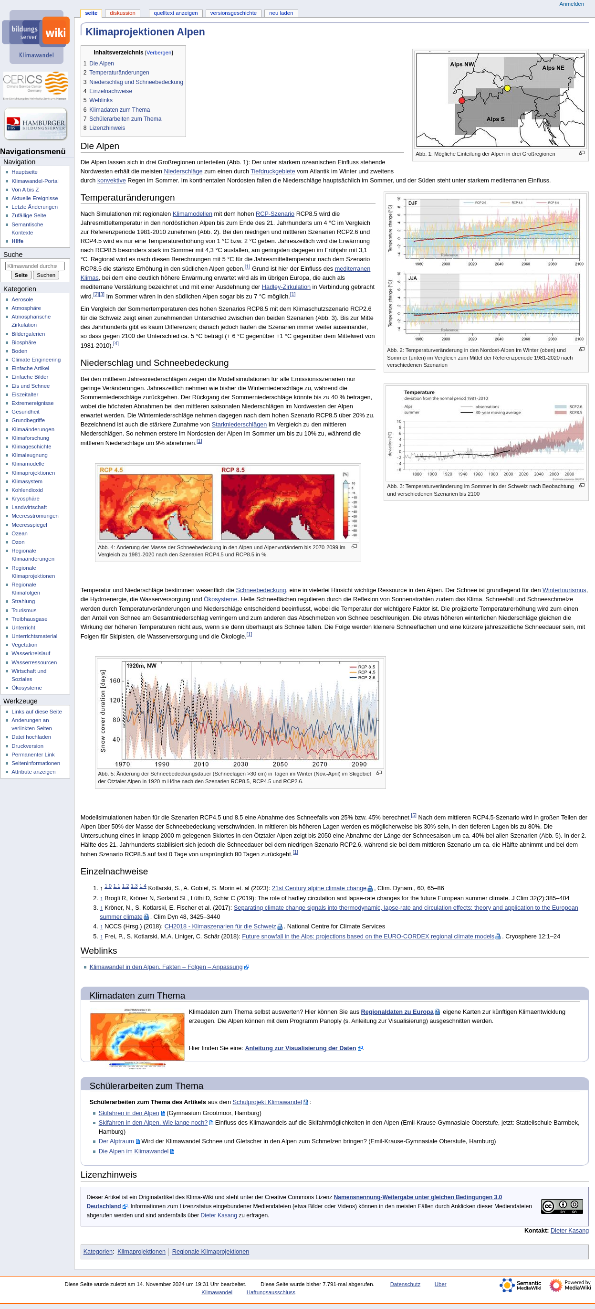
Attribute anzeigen (33, 772)
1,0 (108, 886)
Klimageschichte (31, 446)
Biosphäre (23, 342)
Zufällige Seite (28, 215)
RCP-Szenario (275, 214)
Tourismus (23, 610)
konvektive (111, 180)
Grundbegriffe (28, 420)
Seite (91, 13)
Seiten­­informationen (35, 763)
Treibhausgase (29, 619)
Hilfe (17, 241)
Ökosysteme (221, 599)
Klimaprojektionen (141, 1251)
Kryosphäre (25, 498)
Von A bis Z (25, 189)
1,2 (125, 886)
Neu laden (281, 13)
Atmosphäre (26, 308)
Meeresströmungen (35, 516)
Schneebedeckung (261, 590)
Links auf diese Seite (36, 711)
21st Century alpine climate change (319, 888)
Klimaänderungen (32, 429)
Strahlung (23, 601)
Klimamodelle (27, 464)
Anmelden (572, 4)
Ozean (19, 533)
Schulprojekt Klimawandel (267, 1102)
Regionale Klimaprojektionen (211, 1251)
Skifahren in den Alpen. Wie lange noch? (153, 1122)
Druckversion (27, 746)
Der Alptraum (116, 1141)
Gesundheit (25, 412)
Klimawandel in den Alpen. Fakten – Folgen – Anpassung (166, 967)
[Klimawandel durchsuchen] (35, 266)
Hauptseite (24, 172)
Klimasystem (26, 481)
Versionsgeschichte (233, 13)
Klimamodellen (192, 214)
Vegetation (24, 645)
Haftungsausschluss (271, 1292)
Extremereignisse (32, 403)
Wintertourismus (564, 590)
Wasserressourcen (34, 662)
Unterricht (23, 627)
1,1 (116, 886)
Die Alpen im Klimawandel (134, 1151)
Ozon (17, 542)
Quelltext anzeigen (176, 13)
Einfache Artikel (30, 368)
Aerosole (22, 299)
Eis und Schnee (30, 386)
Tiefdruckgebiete (273, 171)
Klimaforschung (30, 438)
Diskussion (122, 13)
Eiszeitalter (24, 394)
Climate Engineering (36, 359)
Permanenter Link (32, 754)
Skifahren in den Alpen (129, 1113)
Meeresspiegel (29, 525)
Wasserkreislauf (30, 653)
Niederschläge (183, 171)
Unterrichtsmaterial (34, 636)
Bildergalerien (28, 334)
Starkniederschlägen (239, 424)
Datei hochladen (31, 737)
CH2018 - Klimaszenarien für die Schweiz (220, 926)
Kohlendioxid (27, 490)
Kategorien (98, 1251)
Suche (12, 254)
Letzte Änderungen (34, 207)
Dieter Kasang (219, 1215)
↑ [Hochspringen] (101, 898)
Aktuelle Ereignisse (34, 198)
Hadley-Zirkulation (286, 287)
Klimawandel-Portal (35, 181)
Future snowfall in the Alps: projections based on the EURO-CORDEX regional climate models (368, 936)
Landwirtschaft (29, 507)
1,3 (134, 886)
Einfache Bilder (29, 377)
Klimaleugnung (29, 455)
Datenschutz (405, 1284)
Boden (19, 351)
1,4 (142, 886)
